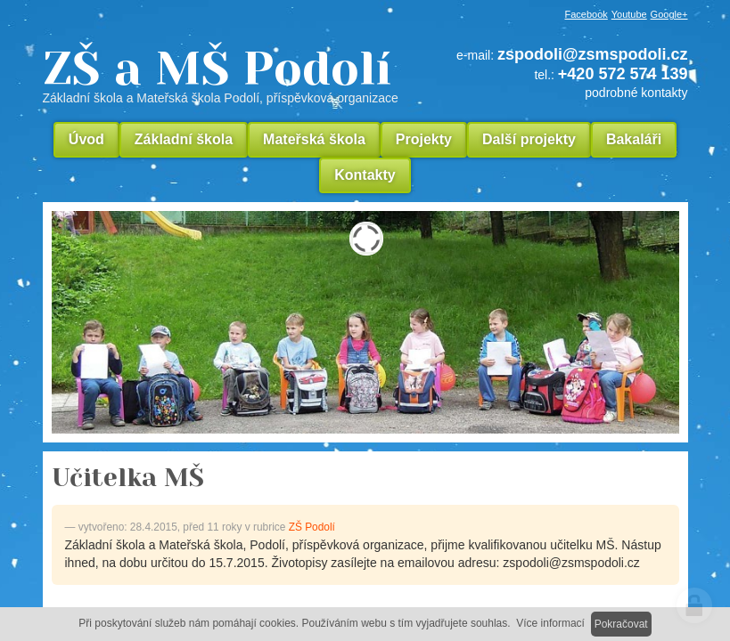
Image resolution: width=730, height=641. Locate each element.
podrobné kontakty (636, 92)
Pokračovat (621, 624)
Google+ (669, 14)
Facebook (586, 14)
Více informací (550, 623)
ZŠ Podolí (312, 527)
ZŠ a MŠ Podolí (227, 74)
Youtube (629, 14)
